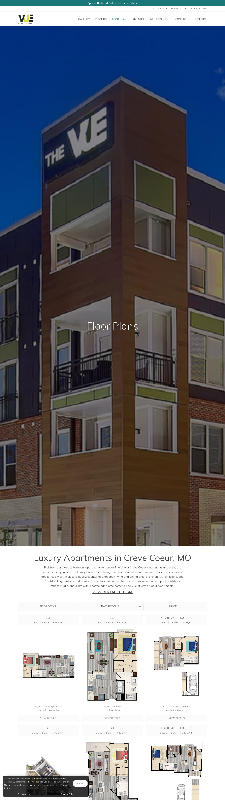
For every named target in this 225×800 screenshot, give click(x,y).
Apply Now (200, 8)
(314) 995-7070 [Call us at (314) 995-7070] (160, 8)
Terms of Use (24, 794)
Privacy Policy (67, 794)
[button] (112, 3)
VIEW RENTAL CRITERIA (112, 592)
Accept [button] (80, 783)
